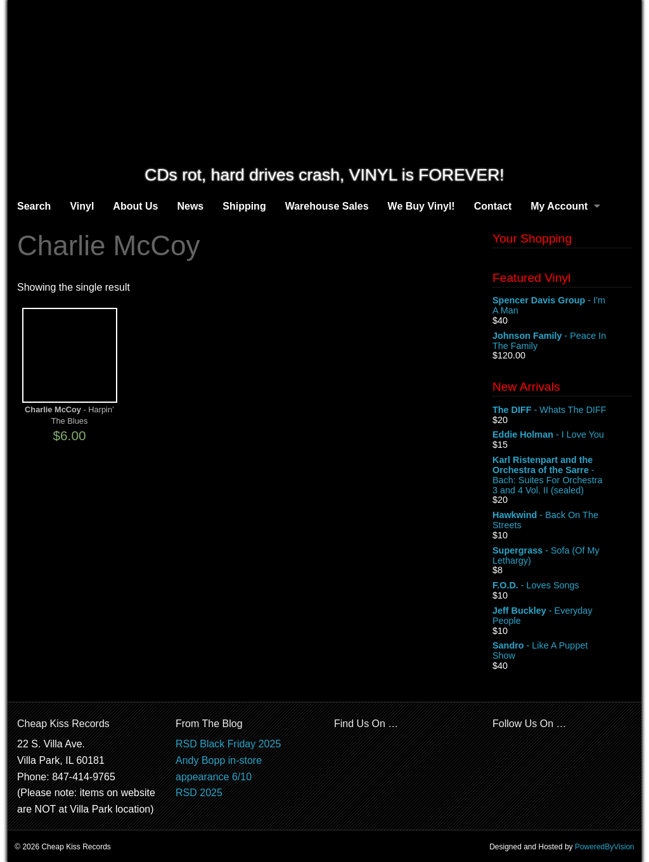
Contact (493, 206)
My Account (559, 206)
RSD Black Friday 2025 (228, 743)
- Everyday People (562, 616)
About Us (135, 206)
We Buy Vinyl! (421, 206)
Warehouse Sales (327, 206)
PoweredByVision (604, 846)
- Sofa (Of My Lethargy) (562, 556)
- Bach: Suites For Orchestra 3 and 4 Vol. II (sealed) (562, 475)
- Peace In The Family (562, 341)
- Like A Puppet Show (562, 651)
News (190, 206)
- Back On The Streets (562, 520)
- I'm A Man (562, 306)
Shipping (244, 206)
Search (34, 206)
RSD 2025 (199, 792)
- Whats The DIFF (562, 410)
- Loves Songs (562, 586)
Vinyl (82, 206)
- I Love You (562, 435)
